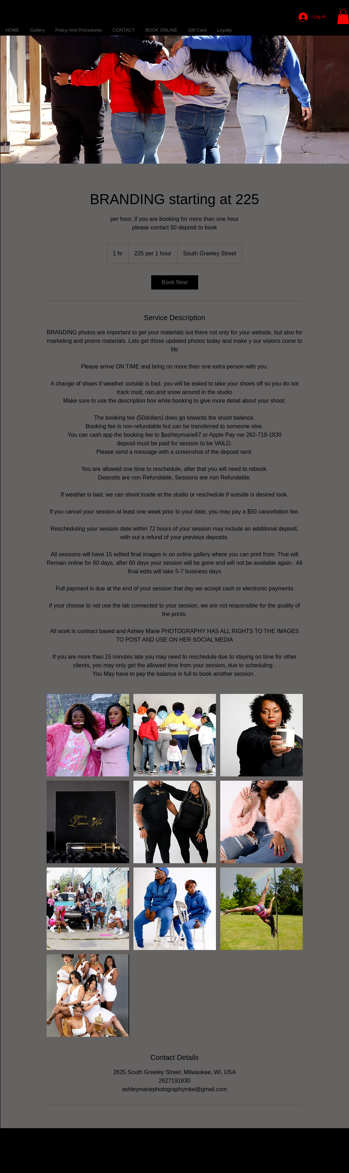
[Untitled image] (88, 735)
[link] (174, 282)
